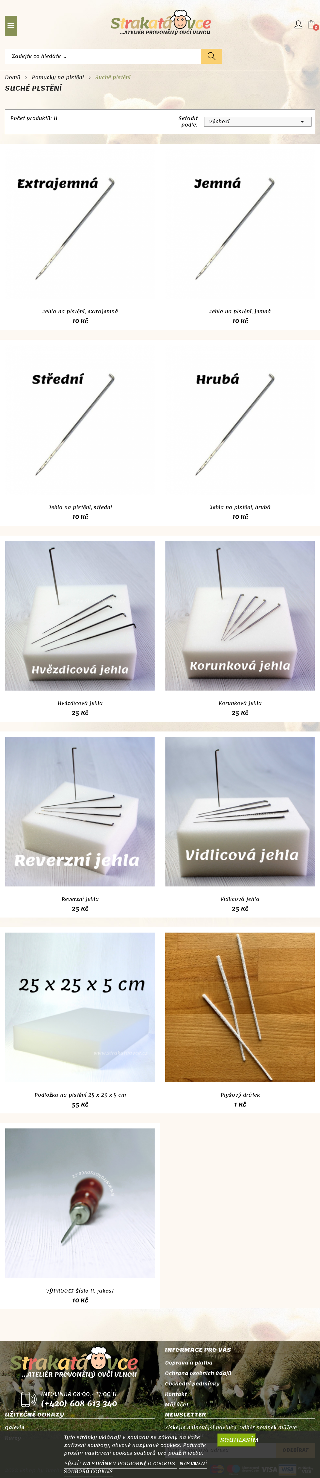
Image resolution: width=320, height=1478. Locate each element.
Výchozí (257, 121)
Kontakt (176, 1394)
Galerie (14, 1428)
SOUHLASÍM (238, 1440)
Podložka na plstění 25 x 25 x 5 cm (80, 1095)
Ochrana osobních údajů (198, 1373)
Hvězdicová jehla (80, 703)
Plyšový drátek (240, 1095)
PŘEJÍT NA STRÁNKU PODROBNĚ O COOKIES (120, 1463)
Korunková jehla (240, 703)
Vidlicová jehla (240, 899)
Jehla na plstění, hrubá (240, 507)
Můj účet (176, 1405)
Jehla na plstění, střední (80, 507)
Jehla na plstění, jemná (240, 312)
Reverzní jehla (80, 899)
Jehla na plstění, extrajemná (80, 312)
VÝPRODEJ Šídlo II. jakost (80, 1291)
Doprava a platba (189, 1363)
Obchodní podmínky (192, 1384)
